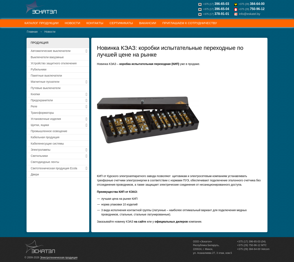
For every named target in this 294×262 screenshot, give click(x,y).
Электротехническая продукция (58, 257)
